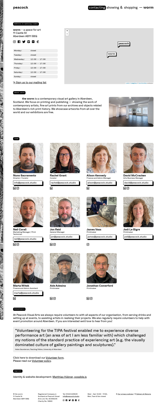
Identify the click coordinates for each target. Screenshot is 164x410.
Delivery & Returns (143, 394)
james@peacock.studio (100, 237)
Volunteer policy (41, 361)
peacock (20, 7)
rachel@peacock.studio (63, 183)
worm (148, 7)
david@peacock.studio (136, 183)
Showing (110, 7)
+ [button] (67, 31)
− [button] (67, 34)
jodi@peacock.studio (135, 237)
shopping (130, 7)
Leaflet (127, 83)
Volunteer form (55, 358)
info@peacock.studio (25, 183)
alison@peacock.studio (100, 183)
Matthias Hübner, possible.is (70, 377)
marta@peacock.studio (26, 293)
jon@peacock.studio (62, 237)
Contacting (93, 7)
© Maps (133, 83)
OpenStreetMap (142, 83)
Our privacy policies (125, 394)
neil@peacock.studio (25, 239)
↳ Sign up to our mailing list (29, 82)
